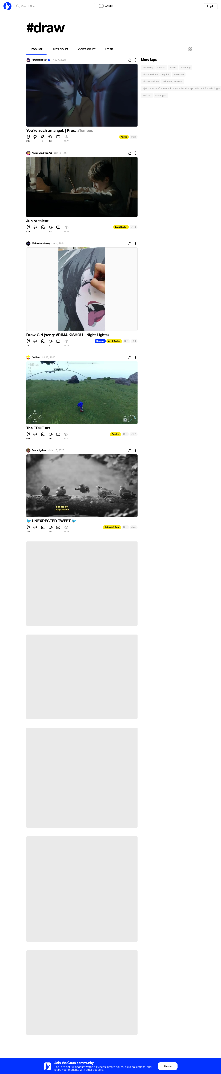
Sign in (167, 1066)
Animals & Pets (112, 527)
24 (133, 136)
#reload (147, 95)
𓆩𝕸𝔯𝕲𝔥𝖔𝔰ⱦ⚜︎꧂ (39, 60)
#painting (185, 67)
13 (133, 227)
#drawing (148, 67)
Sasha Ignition (39, 450)
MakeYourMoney (41, 243)
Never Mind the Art (42, 153)
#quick (165, 74)
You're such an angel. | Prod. (51, 130)
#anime (161, 67)
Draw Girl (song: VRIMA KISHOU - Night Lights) (67, 335)
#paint (173, 67)
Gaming (115, 434)
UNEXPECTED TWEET (51, 521)
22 (133, 434)
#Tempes (85, 130)
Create (105, 6)
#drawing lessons (172, 81)
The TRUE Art (38, 428)
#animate (179, 74)
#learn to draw (151, 81)
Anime (124, 136)
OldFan (36, 357)
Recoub (100, 341)
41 (133, 527)
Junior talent (37, 221)
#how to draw (150, 74)
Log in (210, 6)
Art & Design (121, 227)
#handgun (160, 95)
